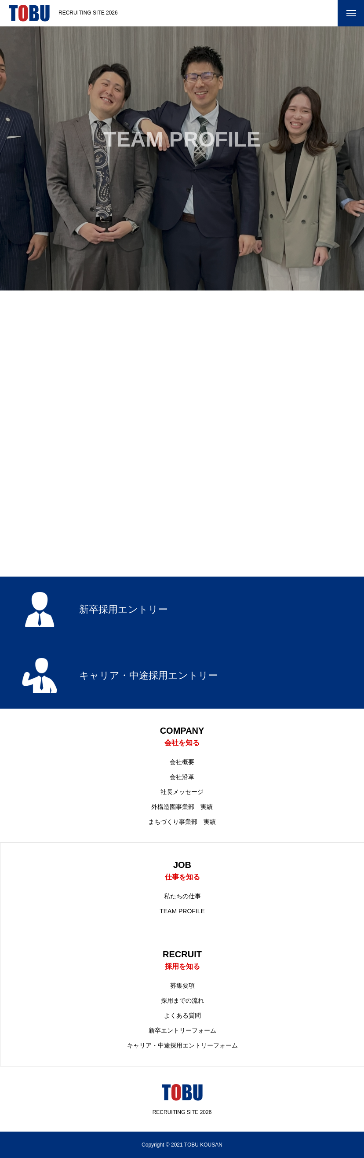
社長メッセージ (182, 792)
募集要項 (182, 985)
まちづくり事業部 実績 (182, 822)
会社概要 (182, 762)
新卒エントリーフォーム (182, 1030)
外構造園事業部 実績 (182, 807)
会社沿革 (182, 777)
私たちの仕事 (182, 896)
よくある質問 (182, 1015)
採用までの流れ (182, 1000)
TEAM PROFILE (182, 911)
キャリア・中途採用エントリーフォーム (182, 1045)
